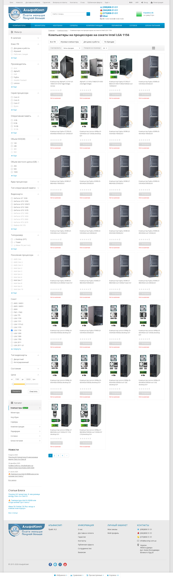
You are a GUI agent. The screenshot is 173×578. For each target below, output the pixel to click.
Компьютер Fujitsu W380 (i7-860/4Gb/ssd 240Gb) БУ (149, 282)
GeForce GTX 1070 (19, 210)
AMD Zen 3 (17, 265)
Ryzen (14, 106)
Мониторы (40, 25)
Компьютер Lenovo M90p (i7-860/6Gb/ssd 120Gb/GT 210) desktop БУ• (61, 432)
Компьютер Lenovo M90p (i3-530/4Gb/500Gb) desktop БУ (61, 331)
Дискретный (17, 359)
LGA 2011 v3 (17, 345)
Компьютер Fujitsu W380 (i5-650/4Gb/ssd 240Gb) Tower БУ (61, 282)
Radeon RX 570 (18, 225)
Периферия (117, 25)
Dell (14, 74)
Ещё (107, 2)
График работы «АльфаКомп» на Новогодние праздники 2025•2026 (21, 466)
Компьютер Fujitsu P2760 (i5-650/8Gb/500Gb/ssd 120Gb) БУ (61, 132)
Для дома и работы (91, 42)
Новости (19, 2)
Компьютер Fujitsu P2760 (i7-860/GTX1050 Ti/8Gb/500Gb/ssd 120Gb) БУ (120, 83)
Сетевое (133, 25)
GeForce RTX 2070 (19, 222)
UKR (136, 2)
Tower (16, 242)
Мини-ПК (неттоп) (20, 245)
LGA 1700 (16, 339)
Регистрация (157, 2)
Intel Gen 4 (16, 274)
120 (14, 143)
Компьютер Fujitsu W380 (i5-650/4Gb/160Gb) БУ (149, 132)
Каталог (16, 403)
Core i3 (15, 97)
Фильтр (16, 32)
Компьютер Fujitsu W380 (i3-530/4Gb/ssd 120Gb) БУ (60, 232)
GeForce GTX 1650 (19, 216)
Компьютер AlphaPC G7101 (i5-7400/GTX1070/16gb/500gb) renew (61, 83)
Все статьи (13, 513)
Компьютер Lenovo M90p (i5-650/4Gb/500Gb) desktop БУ (61, 381)
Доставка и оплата (32, 2)
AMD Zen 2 (17, 262)
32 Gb (14, 129)
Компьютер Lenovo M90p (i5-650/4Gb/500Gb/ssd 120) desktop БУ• (120, 382)
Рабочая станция (19, 54)
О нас (82, 2)
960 (14, 152)
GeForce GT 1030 (19, 198)
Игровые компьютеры (70, 42)
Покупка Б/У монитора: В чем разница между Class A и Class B (23, 458)
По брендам (109, 42)
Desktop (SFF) (19, 239)
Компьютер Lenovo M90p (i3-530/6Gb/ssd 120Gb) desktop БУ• (90, 133)
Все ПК (53, 42)
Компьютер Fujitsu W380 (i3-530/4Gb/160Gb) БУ (119, 132)
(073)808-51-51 (110, 13)
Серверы (74, 25)
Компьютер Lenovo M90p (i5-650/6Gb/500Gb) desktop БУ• (90, 381)
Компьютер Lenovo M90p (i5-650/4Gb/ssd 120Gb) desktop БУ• (149, 332)
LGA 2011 (16, 342)
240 (14, 146)
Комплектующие (94, 25)
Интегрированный (20, 362)
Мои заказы (112, 529)
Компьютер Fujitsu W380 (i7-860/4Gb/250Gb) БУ (119, 182)
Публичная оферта (95, 2)
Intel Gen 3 (16, 271)
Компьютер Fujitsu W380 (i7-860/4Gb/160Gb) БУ (60, 182)
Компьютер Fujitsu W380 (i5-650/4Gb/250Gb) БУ (90, 182)
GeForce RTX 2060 (19, 219)
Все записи (12, 480)
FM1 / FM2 (16, 312)
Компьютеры (19, 25)
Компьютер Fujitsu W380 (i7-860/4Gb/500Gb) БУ (90, 282)
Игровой (16, 51)
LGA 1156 (16, 330)
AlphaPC (15, 71)
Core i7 (15, 103)
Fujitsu (15, 77)
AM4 (14, 309)
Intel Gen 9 (16, 286)
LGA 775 (15, 315)
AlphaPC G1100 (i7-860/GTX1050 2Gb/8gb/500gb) (91, 82)
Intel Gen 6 (16, 277)
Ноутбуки (57, 25)
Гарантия (46, 2)
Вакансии (82, 552)
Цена (25, 375)
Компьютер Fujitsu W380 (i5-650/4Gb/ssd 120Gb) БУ (149, 232)
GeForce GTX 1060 (19, 207)
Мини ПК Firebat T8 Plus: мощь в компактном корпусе (21, 507)
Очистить (33, 391)
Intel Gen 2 (16, 268)
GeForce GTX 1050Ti (20, 204)
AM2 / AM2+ (17, 303)
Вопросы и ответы (60, 2)
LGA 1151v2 (17, 324)
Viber (105, 16)
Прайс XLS (52, 529)
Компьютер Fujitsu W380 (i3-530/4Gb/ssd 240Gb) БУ (90, 232)
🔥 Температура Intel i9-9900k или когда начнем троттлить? (23, 475)
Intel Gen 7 (16, 280)
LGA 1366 (16, 336)
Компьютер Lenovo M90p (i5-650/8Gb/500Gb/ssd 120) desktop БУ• (149, 382)
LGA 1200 (16, 333)
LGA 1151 (16, 321)
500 (14, 169)
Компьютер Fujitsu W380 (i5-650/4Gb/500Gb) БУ (119, 232)
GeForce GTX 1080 (19, 213)
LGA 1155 (16, 327)
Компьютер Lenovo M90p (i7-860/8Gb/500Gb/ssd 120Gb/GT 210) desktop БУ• (91, 432)
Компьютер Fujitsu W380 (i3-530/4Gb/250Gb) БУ (149, 82)
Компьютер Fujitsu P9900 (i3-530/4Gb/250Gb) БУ (90, 331)
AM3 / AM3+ (17, 306)
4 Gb (14, 120)
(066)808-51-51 (110, 10)
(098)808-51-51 (110, 7)
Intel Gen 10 (17, 289)
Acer (14, 68)
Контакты (74, 2)
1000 (14, 172)
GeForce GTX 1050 (19, 201)
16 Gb (14, 126)
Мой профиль (113, 533)
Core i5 (15, 100)
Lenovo (15, 83)
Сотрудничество (85, 548)
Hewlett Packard (18, 80)
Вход (144, 2)
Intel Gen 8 (16, 283)
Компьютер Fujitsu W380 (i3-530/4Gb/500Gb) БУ (149, 182)
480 (14, 149)
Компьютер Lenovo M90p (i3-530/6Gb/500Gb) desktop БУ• (120, 331)
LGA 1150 (16, 318)
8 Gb (14, 123)
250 (14, 166)
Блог (11, 2)
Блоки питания (152, 25)
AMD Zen (16, 259)
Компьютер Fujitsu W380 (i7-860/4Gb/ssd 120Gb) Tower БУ (120, 282)
